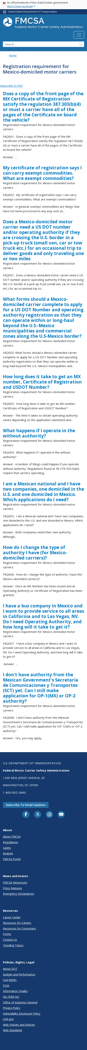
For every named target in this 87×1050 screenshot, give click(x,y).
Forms (7, 934)
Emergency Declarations (18, 894)
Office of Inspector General (20, 1002)
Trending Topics (13, 945)
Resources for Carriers (17, 923)
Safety (7, 848)
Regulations (10, 842)
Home (13, 55)
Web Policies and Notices (19, 1025)
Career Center (12, 917)
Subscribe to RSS (11, 86)
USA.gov (8, 1019)
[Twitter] (37, 814)
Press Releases (12, 888)
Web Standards (12, 1030)
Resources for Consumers (19, 928)
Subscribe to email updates (26, 805)
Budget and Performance (19, 974)
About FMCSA (12, 836)
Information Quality (15, 991)
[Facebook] (26, 814)
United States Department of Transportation (32, 11)
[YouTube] (61, 814)
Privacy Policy (11, 1008)
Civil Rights (10, 980)
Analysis (8, 853)
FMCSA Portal (12, 859)
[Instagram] (49, 815)
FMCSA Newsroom (15, 882)
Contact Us (10, 939)
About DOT (10, 969)
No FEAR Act (11, 997)
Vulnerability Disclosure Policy (21, 1013)
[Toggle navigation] (79, 35)
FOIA (6, 985)
